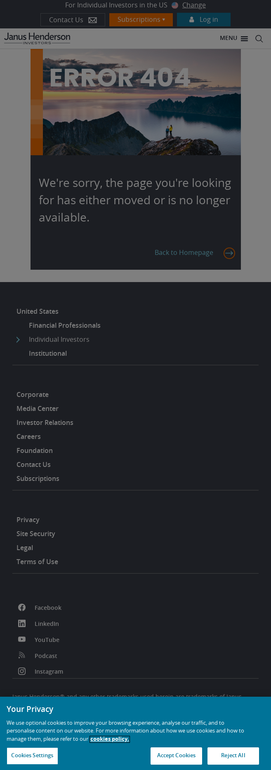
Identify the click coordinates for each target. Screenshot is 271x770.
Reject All (233, 755)
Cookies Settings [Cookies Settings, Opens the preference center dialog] (32, 755)
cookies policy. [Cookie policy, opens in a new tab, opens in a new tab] (109, 739)
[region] (135, 733)
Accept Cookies (176, 755)
